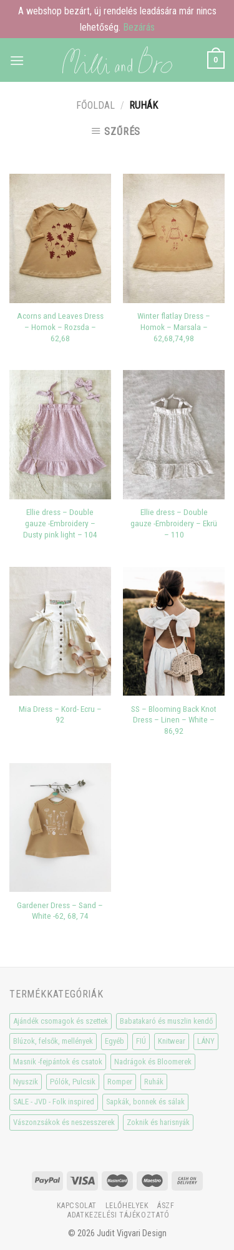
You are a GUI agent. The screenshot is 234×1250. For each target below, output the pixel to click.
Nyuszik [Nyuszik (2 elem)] (25, 1081)
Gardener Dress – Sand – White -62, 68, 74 (60, 910)
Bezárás (139, 27)
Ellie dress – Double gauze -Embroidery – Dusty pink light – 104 (60, 523)
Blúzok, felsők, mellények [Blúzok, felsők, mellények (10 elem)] (53, 1041)
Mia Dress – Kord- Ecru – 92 (60, 714)
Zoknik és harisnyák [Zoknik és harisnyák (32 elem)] (158, 1122)
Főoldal (95, 105)
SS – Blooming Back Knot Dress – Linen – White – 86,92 (174, 720)
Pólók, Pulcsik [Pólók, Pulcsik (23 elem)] (72, 1081)
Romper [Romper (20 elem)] (119, 1081)
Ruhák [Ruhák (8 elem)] (153, 1081)
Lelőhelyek (127, 1205)
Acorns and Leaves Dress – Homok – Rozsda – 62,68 (60, 326)
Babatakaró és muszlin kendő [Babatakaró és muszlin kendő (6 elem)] (166, 1021)
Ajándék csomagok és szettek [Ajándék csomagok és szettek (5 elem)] (60, 1021)
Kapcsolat (77, 1205)
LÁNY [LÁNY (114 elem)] (206, 1041)
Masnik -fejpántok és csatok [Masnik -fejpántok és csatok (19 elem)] (57, 1061)
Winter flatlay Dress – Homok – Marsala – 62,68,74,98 (173, 326)
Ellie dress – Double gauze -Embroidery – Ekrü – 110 (173, 523)
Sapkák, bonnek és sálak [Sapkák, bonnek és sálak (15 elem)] (145, 1101)
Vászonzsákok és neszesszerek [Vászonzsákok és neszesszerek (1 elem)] (64, 1122)
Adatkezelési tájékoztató (118, 1215)
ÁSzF (165, 1205)
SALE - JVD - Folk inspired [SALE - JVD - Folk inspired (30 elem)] (53, 1101)
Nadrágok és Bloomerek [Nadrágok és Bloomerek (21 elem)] (153, 1061)
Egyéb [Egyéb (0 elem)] (114, 1041)
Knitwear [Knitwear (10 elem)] (171, 1041)
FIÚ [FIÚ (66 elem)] (141, 1041)
